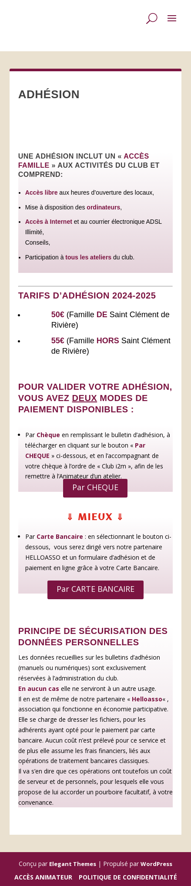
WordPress (156, 864)
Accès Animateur (43, 877)
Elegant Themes (72, 864)
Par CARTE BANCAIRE (95, 589)
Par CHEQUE (95, 487)
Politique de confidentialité (128, 877)
